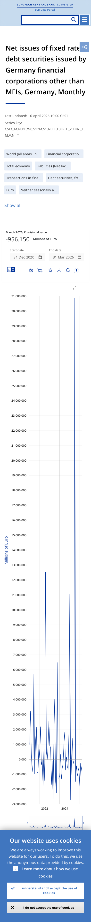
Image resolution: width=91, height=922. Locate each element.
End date (55, 250)
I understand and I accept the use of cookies (48, 890)
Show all (13, 205)
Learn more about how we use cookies (50, 872)
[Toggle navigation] (84, 20)
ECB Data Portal (45, 9)
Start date (17, 250)
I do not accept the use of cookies (49, 907)
